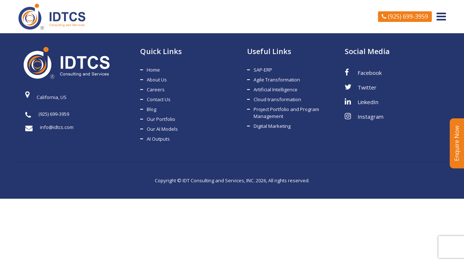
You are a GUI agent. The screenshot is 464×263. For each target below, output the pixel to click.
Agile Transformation (277, 79)
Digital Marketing (272, 126)
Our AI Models (162, 129)
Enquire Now (457, 143)
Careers (156, 89)
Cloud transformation (277, 99)
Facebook (363, 72)
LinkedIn (361, 101)
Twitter (361, 86)
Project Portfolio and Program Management (286, 112)
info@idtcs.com (49, 127)
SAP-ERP (263, 69)
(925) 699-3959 (405, 16)
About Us (157, 79)
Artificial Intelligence (276, 89)
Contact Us (159, 99)
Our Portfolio (161, 119)
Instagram (364, 116)
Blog (151, 109)
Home (153, 69)
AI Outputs (158, 139)
